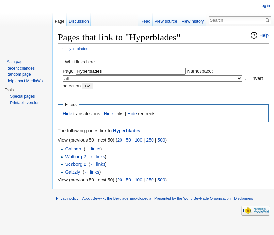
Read (145, 21)
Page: (69, 71)
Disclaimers (243, 198)
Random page (18, 74)
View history (193, 21)
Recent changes (20, 68)
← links (92, 148)
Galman (73, 148)
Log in (264, 5)
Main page (15, 61)
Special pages (22, 96)
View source (165, 21)
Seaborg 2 (75, 164)
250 (149, 140)
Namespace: (200, 71)
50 (128, 140)
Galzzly (72, 172)
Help (264, 35)
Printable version (24, 103)
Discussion (79, 21)
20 (119, 140)
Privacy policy (67, 198)
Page (59, 21)
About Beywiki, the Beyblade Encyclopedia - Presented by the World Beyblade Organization (156, 198)
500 (161, 140)
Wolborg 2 (75, 156)
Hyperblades (77, 48)
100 (138, 140)
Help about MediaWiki (25, 81)
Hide (67, 113)
